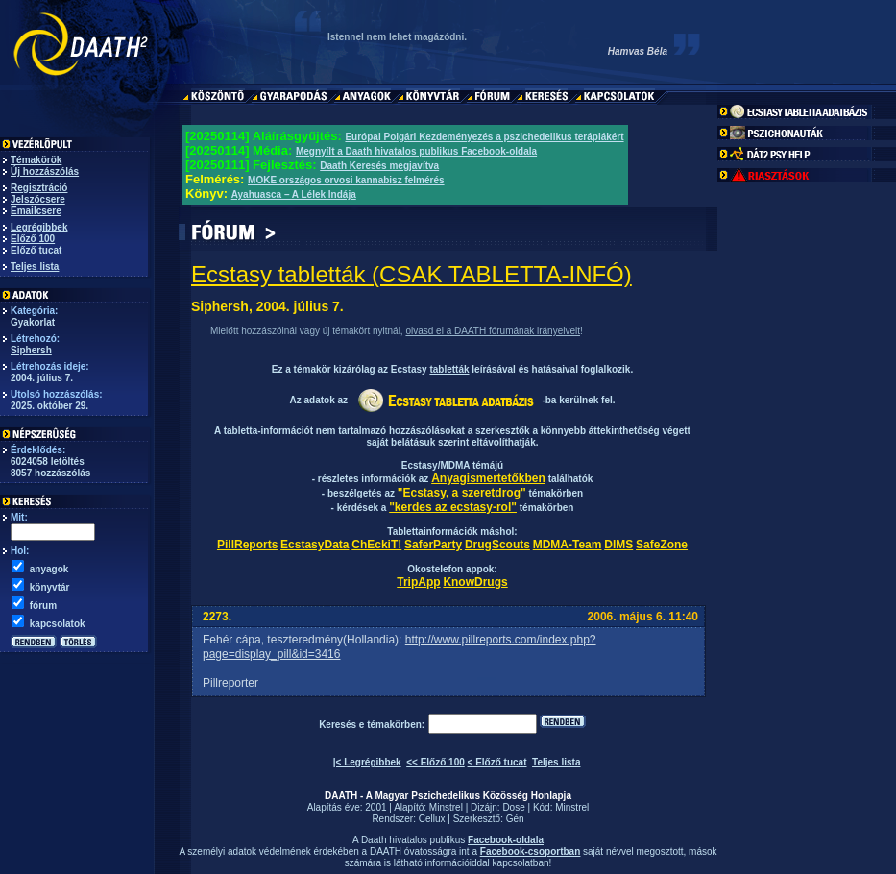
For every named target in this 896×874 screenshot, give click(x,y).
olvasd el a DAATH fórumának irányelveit (492, 331)
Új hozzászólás (45, 171)
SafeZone (662, 544)
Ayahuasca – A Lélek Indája (293, 194)
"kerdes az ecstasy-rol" (453, 507)
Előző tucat (36, 250)
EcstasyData (314, 544)
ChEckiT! (376, 544)
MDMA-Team (567, 544)
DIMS (618, 544)
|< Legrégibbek (367, 762)
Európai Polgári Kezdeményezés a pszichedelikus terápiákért (484, 137)
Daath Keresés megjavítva (379, 165)
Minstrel (446, 807)
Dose (513, 807)
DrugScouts (497, 544)
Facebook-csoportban (530, 851)
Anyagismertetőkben (488, 478)
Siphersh (31, 350)
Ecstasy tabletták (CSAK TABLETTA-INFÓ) (411, 274)
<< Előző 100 (435, 762)
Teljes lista (35, 266)
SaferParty (433, 544)
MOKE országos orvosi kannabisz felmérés (346, 180)
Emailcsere (36, 211)
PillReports (247, 544)
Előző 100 (33, 238)
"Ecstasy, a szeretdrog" (462, 492)
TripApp (418, 582)
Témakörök (36, 160)
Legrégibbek (39, 227)
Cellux (432, 818)
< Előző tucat (497, 762)
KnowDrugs (475, 582)
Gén (515, 818)
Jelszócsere (38, 199)
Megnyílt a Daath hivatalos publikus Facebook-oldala (416, 151)
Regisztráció (39, 187)
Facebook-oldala (506, 840)
